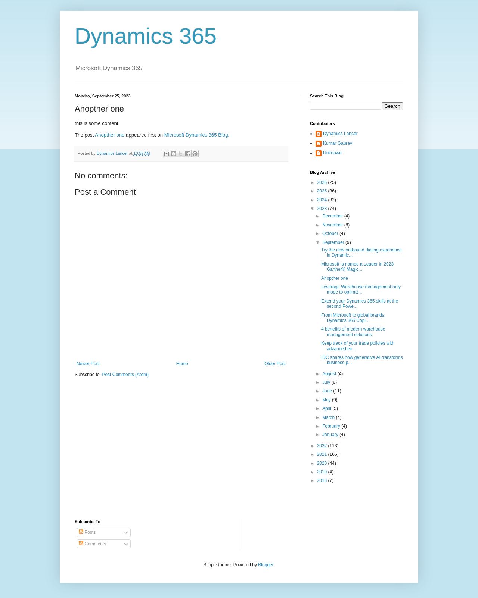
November (333, 225)
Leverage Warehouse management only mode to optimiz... (361, 289)
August (330, 373)
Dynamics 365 (146, 36)
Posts (87, 532)
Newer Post (88, 363)
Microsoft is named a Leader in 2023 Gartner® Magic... (357, 267)
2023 (322, 208)
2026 (322, 182)
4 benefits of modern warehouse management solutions (353, 331)
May (327, 400)
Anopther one (109, 135)
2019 (322, 472)
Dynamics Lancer (340, 133)
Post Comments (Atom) (125, 374)
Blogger (265, 564)
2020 (322, 463)
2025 (322, 191)
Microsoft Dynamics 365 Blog (196, 135)
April (327, 408)
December (333, 216)
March (329, 417)
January (330, 434)
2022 (322, 445)
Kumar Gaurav (337, 143)
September (333, 242)
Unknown (332, 153)
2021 (322, 454)
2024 (322, 200)
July (327, 382)
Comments (92, 544)
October (330, 233)
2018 (322, 480)
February (331, 426)
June (327, 391)
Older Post (275, 363)
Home (182, 363)
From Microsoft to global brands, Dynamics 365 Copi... (353, 318)
